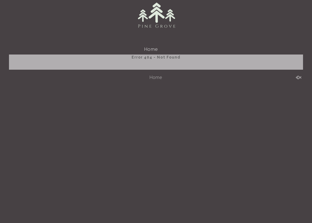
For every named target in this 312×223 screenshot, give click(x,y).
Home (151, 49)
